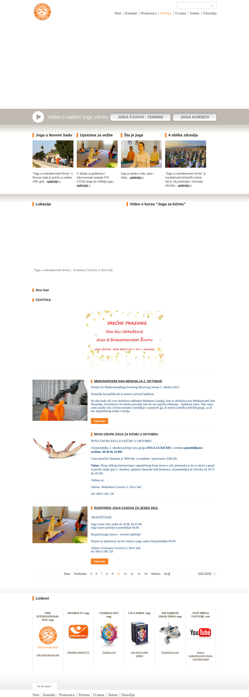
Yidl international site (47, 655)
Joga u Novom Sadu (54, 135)
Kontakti (131, 13)
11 (125, 573)
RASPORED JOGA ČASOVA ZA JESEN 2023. (126, 508)
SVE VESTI (204, 573)
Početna (166, 13)
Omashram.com (170, 652)
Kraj (166, 573)
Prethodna (80, 573)
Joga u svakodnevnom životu (42, 13)
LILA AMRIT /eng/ (139, 613)
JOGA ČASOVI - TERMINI (140, 117)
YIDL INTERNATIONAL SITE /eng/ (48, 616)
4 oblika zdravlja (183, 135)
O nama (180, 13)
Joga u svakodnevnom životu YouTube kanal (200, 656)
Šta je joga (133, 135)
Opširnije (99, 420)
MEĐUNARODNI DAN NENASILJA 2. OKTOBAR (128, 381)
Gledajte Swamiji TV (78, 652)
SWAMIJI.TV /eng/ (78, 613)
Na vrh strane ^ (44, 686)
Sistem (194, 13)
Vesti (117, 13)
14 (145, 573)
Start (67, 573)
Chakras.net (109, 652)
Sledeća (156, 573)
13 (138, 573)
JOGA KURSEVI (194, 117)
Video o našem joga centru (78, 117)
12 (132, 573)
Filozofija (210, 13)
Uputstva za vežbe (96, 135)
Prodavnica (149, 13)
